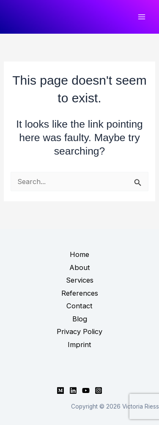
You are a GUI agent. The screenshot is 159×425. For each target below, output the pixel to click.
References (79, 293)
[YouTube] (86, 390)
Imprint (79, 344)
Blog (79, 319)
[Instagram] (98, 390)
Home (79, 254)
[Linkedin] (73, 390)
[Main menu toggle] (141, 17)
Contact (79, 306)
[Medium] (60, 390)
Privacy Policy (79, 331)
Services (79, 280)
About (79, 267)
